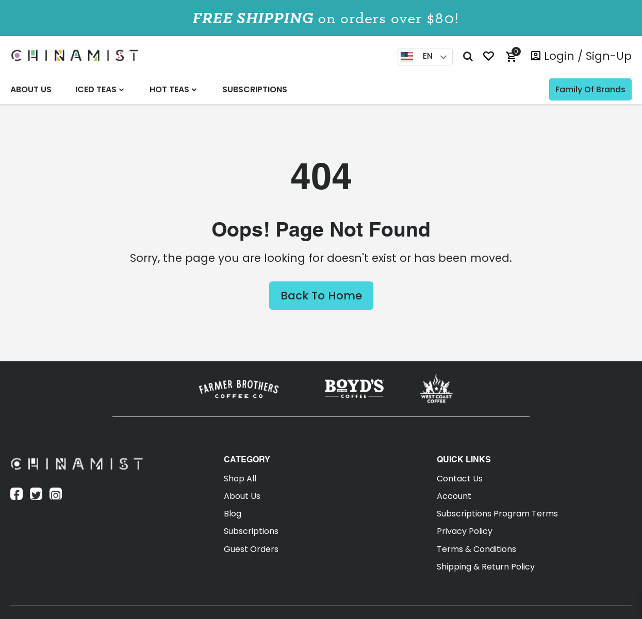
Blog (232, 514)
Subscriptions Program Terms (497, 514)
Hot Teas (169, 89)
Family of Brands (590, 89)
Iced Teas (96, 89)
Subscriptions (254, 89)
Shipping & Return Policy (486, 567)
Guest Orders (251, 549)
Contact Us (460, 478)
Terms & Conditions (476, 549)
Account (454, 496)
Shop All (240, 478)
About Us (31, 89)
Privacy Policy (464, 531)
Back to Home (321, 295)
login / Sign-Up (588, 55)
